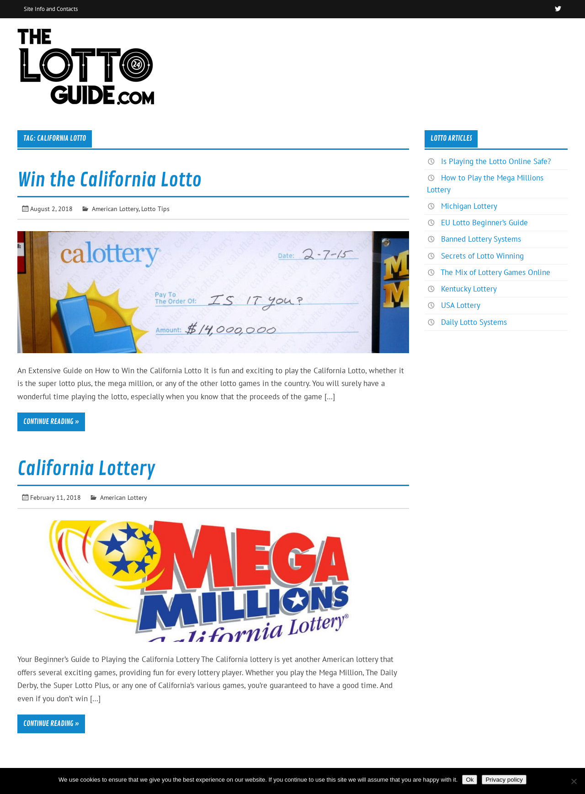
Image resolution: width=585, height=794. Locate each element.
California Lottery (86, 469)
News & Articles (532, 38)
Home (478, 38)
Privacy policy (503, 779)
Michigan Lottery (469, 206)
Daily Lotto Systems (474, 322)
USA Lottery (460, 305)
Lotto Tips (155, 208)
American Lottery (115, 208)
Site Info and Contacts (51, 9)
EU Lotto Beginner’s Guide (484, 222)
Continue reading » (51, 421)
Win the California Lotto (109, 180)
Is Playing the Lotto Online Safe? (496, 161)
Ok (469, 779)
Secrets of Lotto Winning (482, 256)
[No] (573, 781)
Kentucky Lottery (469, 289)
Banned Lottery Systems (481, 239)
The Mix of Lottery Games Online (495, 272)
